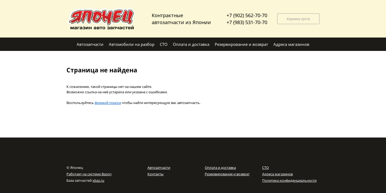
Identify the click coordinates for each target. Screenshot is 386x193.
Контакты (155, 174)
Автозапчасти (158, 167)
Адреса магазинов (277, 174)
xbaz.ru (98, 180)
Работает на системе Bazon (89, 174)
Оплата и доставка (220, 167)
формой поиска (108, 102)
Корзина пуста (298, 19)
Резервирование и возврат (227, 174)
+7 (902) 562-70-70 (247, 15)
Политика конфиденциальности (289, 180)
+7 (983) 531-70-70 (247, 22)
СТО (265, 167)
